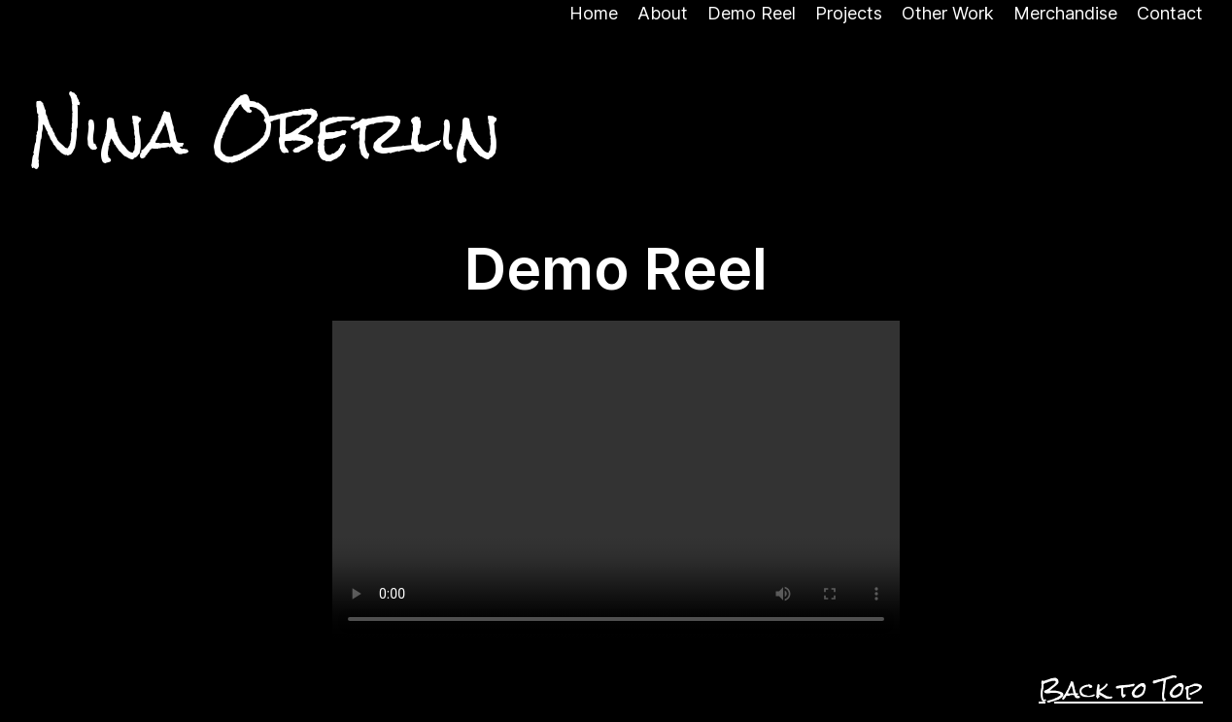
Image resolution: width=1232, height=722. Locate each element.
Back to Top (1121, 690)
